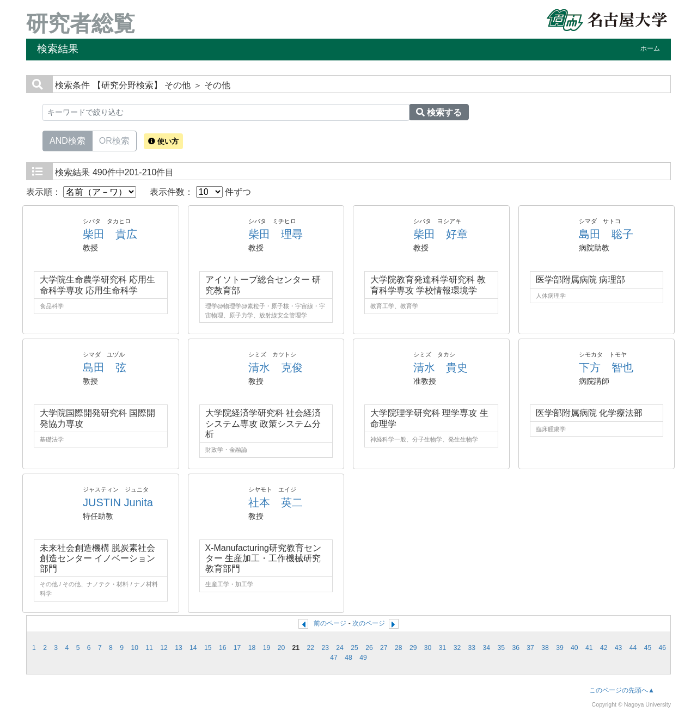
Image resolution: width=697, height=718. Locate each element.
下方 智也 (606, 367)
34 (487, 648)
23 (325, 648)
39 (560, 648)
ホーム (650, 48)
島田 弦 (104, 367)
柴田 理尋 (275, 234)
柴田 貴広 (110, 234)
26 (369, 648)
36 (515, 648)
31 (443, 648)
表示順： (81, 192)
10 (134, 648)
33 (472, 648)
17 (237, 648)
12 (164, 648)
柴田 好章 (440, 234)
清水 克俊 (275, 367)
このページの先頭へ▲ (622, 690)
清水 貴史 (440, 367)
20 (281, 648)
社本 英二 (275, 502)
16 (223, 648)
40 (574, 648)
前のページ (330, 623)
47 (334, 657)
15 (208, 648)
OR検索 (114, 139)
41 (589, 648)
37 (530, 648)
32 (457, 648)
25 (354, 648)
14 (193, 648)
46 (663, 648)
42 (604, 648)
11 (149, 648)
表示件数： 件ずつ (200, 192)
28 (398, 648)
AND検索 (67, 139)
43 (618, 648)
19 (267, 648)
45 (648, 648)
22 (310, 648)
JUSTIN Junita (118, 502)
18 (252, 648)
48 (348, 657)
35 (501, 648)
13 (178, 648)
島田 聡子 (606, 234)
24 (340, 648)
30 (428, 648)
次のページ (368, 623)
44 (633, 648)
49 (363, 657)
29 (413, 648)
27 (384, 648)
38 (545, 648)
